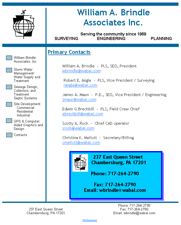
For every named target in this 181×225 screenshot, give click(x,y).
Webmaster (89, 220)
